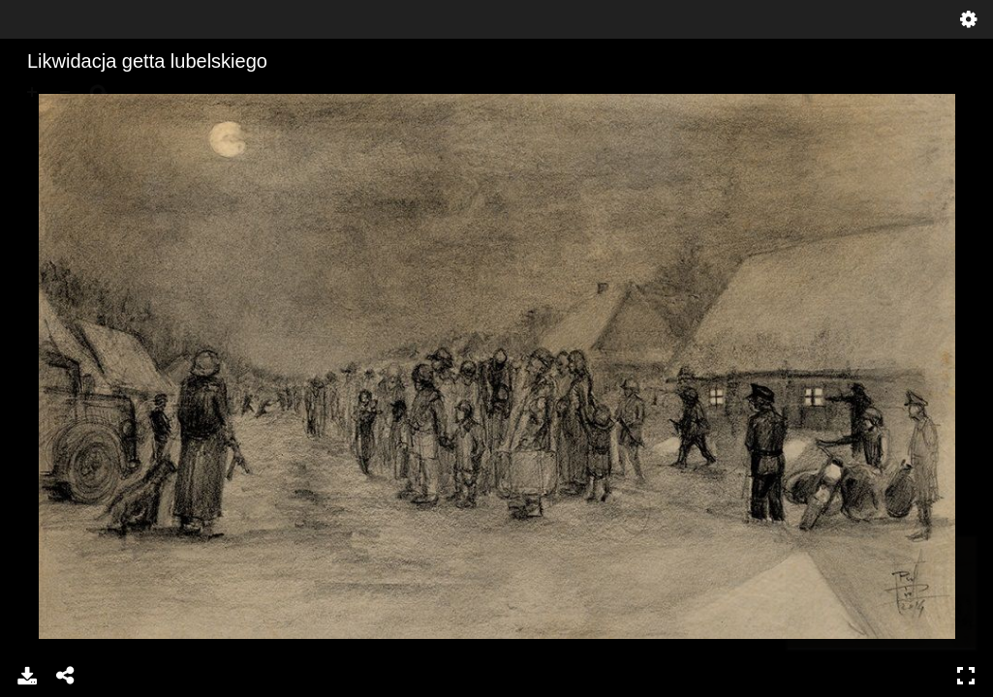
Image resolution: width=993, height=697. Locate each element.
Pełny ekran (965, 675)
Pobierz (27, 675)
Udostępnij (65, 675)
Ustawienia (968, 19)
